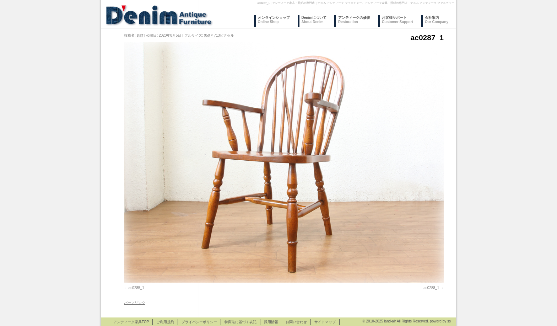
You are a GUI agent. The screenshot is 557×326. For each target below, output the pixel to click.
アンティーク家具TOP (131, 322)
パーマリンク (134, 303)
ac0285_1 (136, 288)
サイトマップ (325, 322)
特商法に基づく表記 (240, 322)
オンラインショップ (274, 20)
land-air (390, 321)
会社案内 (436, 20)
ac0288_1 (431, 288)
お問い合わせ (296, 322)
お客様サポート (397, 20)
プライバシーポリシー (199, 322)
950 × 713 (212, 35)
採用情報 (271, 322)
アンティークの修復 (354, 20)
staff (140, 35)
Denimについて (314, 20)
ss (449, 321)
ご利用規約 (165, 322)
